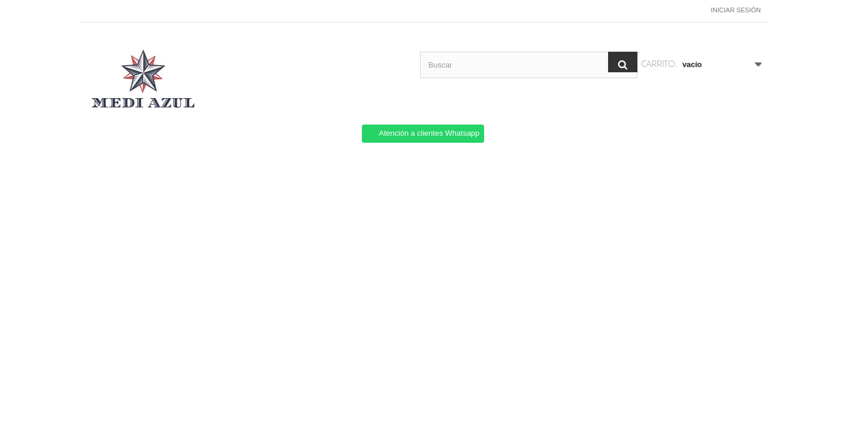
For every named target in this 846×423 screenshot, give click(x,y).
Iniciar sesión (736, 10)
